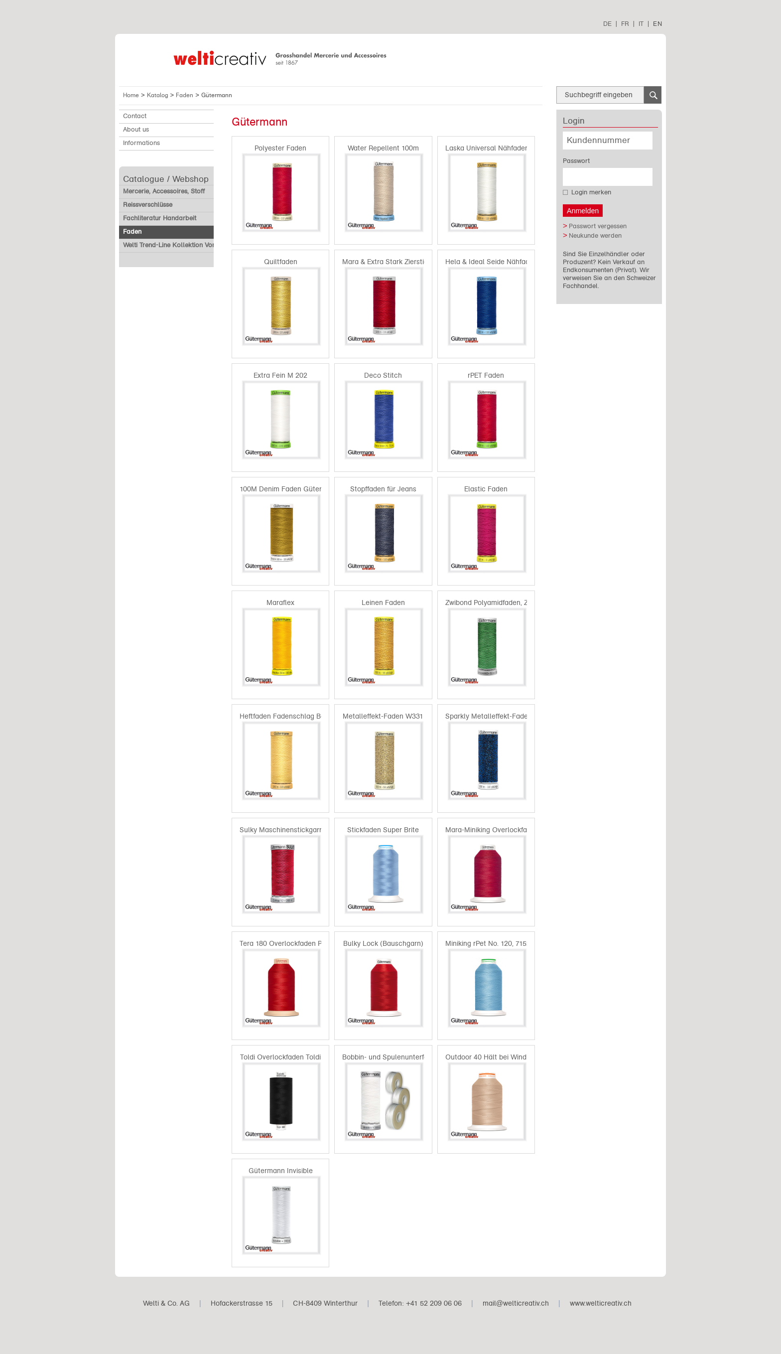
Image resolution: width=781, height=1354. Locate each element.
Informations (141, 143)
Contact (134, 116)
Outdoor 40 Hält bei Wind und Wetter (504, 1057)
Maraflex (280, 603)
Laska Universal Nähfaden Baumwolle (505, 148)
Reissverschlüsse (147, 205)
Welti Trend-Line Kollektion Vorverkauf (180, 245)
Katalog (158, 95)
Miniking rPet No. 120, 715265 (491, 943)
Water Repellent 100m (383, 148)
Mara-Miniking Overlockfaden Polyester (508, 830)
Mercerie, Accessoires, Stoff (164, 191)
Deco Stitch (383, 375)
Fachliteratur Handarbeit (159, 218)
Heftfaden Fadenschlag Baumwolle (296, 716)
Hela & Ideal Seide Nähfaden (491, 262)
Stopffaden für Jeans (383, 489)
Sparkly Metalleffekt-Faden (488, 716)
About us (136, 130)
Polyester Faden (280, 148)
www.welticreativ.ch (601, 1303)
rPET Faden (486, 375)
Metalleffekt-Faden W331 (383, 716)
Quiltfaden (280, 262)
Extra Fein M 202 (280, 375)
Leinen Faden (383, 603)
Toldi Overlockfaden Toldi (280, 1057)
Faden (185, 95)
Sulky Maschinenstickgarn (281, 830)
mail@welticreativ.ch (516, 1303)
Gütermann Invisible (281, 1171)
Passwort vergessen (598, 226)
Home (131, 95)
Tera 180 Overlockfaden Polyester (294, 943)
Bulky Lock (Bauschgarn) (383, 943)
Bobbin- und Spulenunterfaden (391, 1057)
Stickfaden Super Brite (383, 830)
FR (625, 23)
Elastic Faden (486, 489)
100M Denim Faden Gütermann (290, 489)
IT (641, 23)
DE (607, 23)
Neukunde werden (595, 236)
